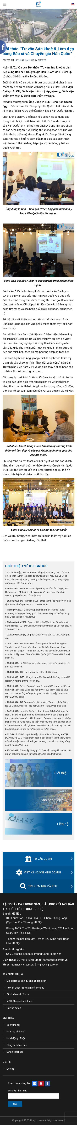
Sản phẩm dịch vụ (54, 800)
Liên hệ (63, 824)
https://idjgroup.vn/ (47, 964)
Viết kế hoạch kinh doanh (38, 872)
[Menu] (5, 4)
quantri (42, 60)
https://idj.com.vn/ (24, 964)
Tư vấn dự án (38, 859)
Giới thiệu (61, 773)
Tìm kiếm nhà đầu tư (38, 886)
